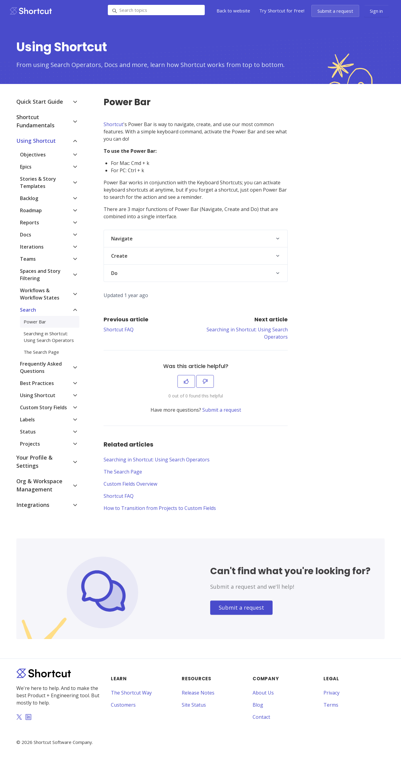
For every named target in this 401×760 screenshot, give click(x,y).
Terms (330, 704)
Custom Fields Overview (130, 483)
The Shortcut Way (131, 692)
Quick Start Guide (39, 101)
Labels (27, 419)
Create (119, 256)
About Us (263, 692)
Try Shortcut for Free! (281, 11)
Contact (261, 717)
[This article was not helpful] (205, 381)
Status (28, 431)
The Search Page (123, 471)
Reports (29, 222)
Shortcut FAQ (119, 329)
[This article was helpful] (186, 381)
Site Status (194, 704)
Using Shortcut (36, 140)
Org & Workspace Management (39, 485)
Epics (25, 166)
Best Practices (37, 383)
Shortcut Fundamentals (35, 121)
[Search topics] (156, 10)
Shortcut (113, 124)
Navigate (122, 238)
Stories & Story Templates (38, 182)
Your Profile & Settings (34, 461)
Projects (30, 443)
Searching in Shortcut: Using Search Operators (157, 459)
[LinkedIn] (28, 717)
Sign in (376, 11)
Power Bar (35, 322)
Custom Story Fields (43, 407)
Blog (258, 704)
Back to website (233, 11)
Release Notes (198, 692)
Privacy (331, 692)
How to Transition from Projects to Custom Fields (160, 508)
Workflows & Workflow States (39, 294)
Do (114, 273)
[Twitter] (19, 717)
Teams (28, 259)
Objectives (33, 154)
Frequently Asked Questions (41, 367)
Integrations (32, 504)
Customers (123, 704)
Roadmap (31, 210)
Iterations (32, 246)
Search (28, 309)
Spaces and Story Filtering (40, 275)
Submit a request (335, 11)
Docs (25, 234)
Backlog (29, 198)
